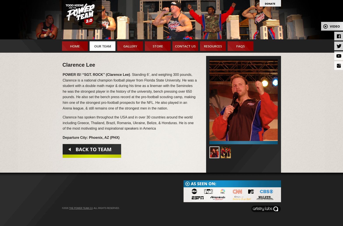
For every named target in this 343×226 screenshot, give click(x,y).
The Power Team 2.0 (81, 208)
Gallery (130, 46)
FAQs (240, 46)
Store (158, 46)
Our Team (102, 46)
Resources (213, 46)
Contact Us (185, 46)
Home (75, 46)
